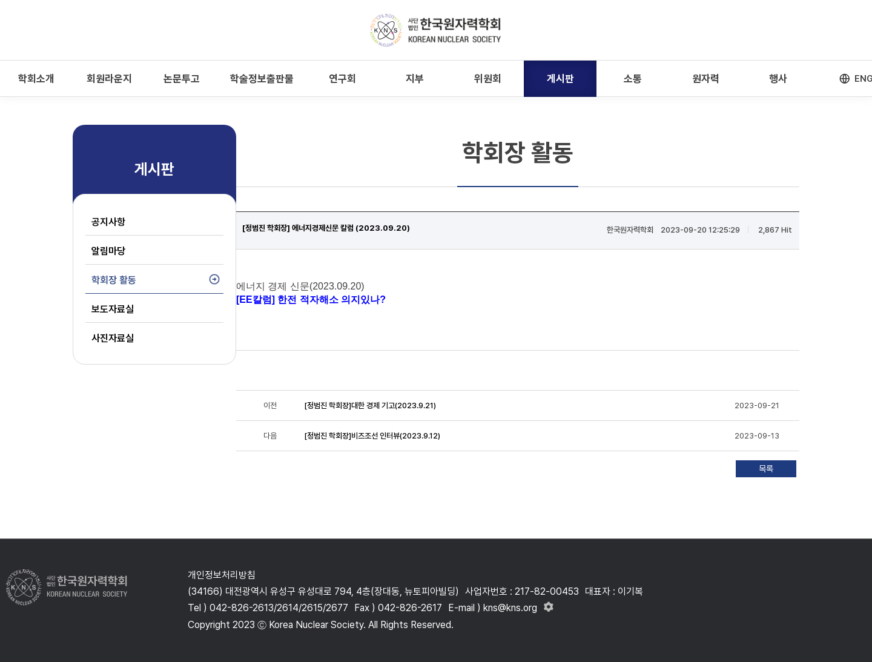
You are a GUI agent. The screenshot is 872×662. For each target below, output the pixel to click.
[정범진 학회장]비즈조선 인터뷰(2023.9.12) (372, 435)
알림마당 (108, 251)
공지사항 (108, 222)
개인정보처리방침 (222, 575)
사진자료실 (112, 338)
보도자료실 (112, 309)
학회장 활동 (113, 280)
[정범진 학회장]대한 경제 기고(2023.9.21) (370, 405)
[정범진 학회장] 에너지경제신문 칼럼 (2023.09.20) (326, 228)
